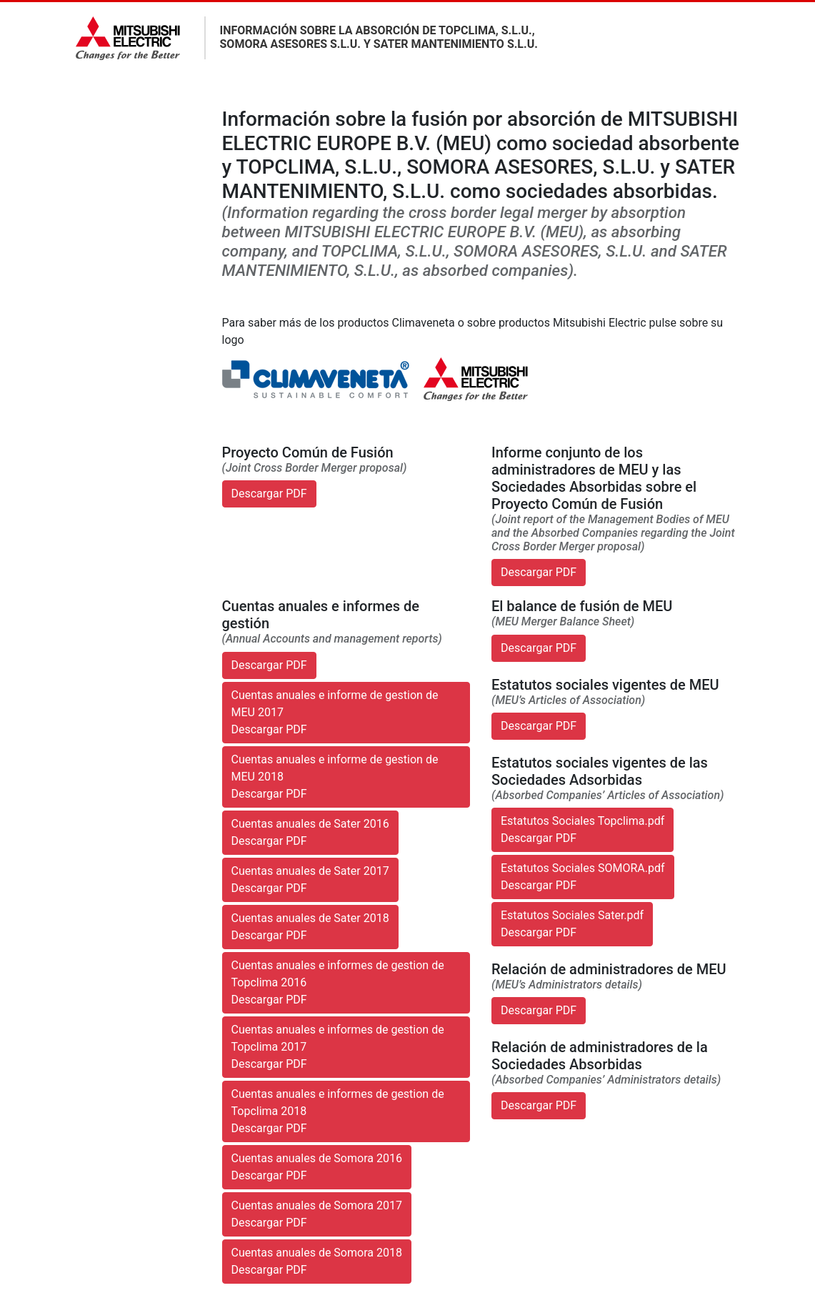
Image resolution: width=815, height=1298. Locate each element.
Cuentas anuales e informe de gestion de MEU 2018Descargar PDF (335, 777)
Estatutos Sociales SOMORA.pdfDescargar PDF (583, 876)
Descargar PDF (269, 493)
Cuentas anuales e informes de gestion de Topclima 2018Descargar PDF (337, 1111)
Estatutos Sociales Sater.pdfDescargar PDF (572, 923)
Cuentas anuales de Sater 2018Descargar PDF (310, 926)
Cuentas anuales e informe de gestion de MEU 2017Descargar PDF (335, 712)
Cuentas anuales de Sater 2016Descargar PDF (310, 832)
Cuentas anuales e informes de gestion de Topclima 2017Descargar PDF (337, 1047)
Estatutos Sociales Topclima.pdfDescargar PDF (582, 829)
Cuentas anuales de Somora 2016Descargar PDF (316, 1166)
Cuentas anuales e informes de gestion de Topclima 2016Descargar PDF (337, 982)
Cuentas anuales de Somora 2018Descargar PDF (316, 1261)
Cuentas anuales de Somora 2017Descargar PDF (316, 1214)
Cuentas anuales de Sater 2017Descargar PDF (310, 879)
